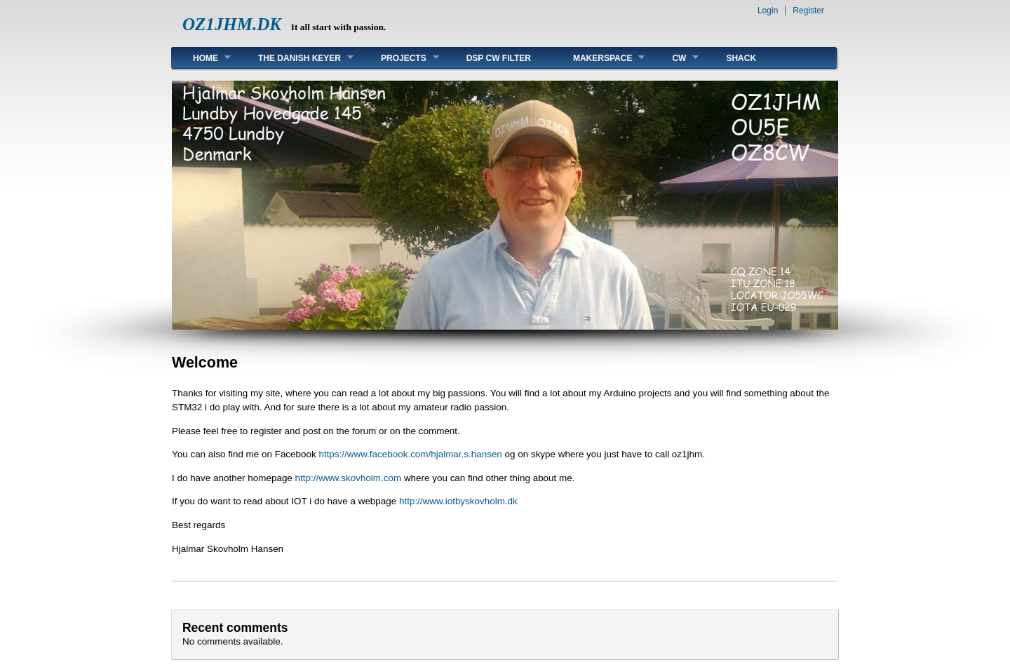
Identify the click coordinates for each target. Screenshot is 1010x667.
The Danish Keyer (295, 58)
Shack (741, 58)
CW (675, 58)
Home (201, 58)
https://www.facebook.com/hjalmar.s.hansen (409, 454)
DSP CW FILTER (498, 58)
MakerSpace (598, 58)
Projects (399, 58)
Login (768, 10)
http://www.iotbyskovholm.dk (458, 501)
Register (808, 10)
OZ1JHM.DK (231, 24)
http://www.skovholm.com (348, 478)
